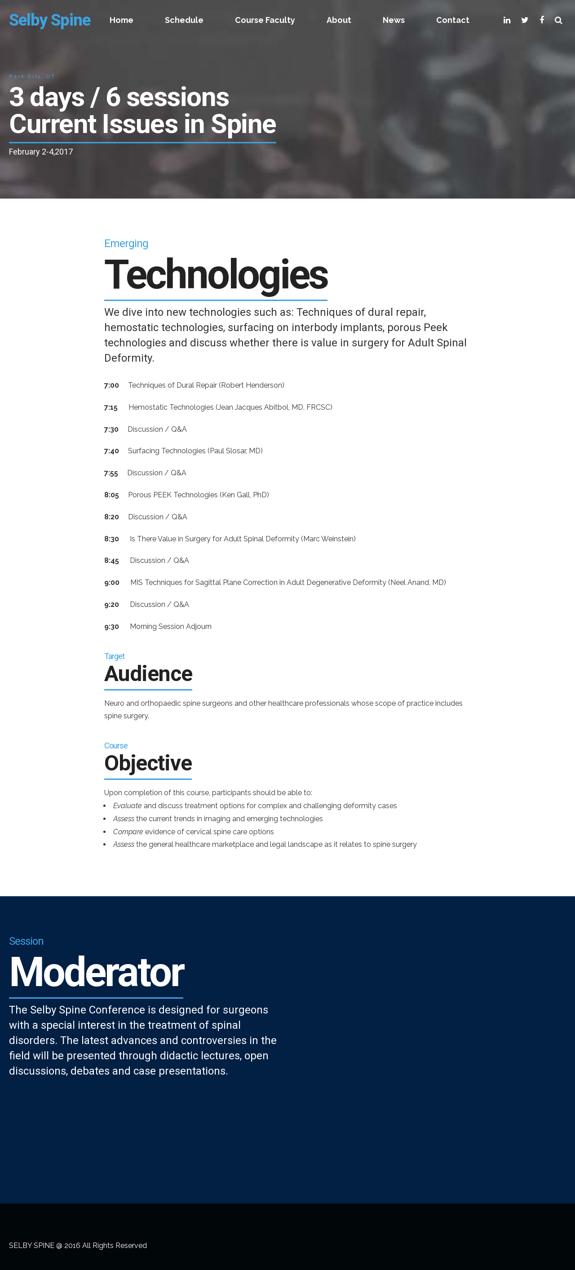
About (339, 20)
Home (121, 20)
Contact (452, 20)
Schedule (184, 20)
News (394, 20)
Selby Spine (49, 20)
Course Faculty (265, 20)
